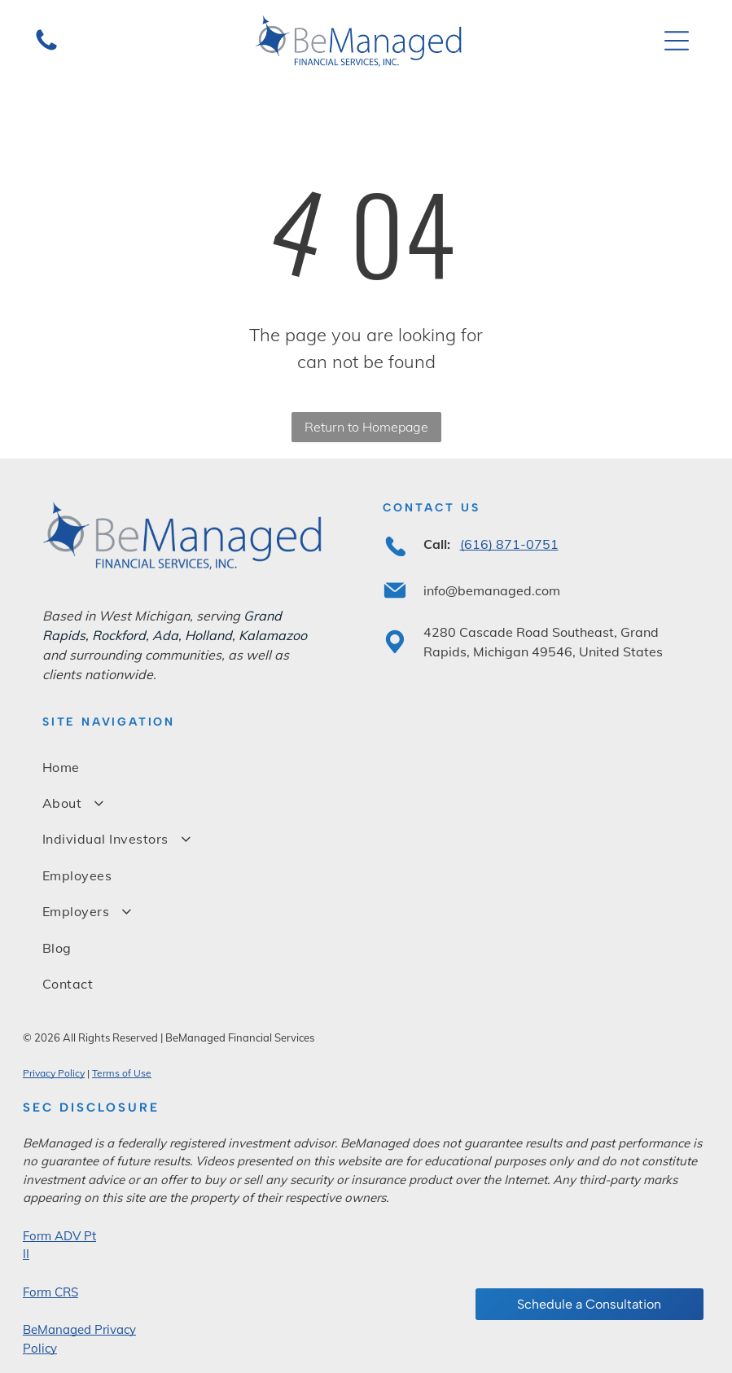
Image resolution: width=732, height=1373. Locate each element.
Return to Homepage (366, 427)
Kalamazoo (273, 635)
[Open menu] (676, 41)
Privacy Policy (54, 1073)
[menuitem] (366, 766)
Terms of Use (121, 1073)
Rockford (119, 635)
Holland (208, 635)
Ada (165, 635)
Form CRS (50, 1292)
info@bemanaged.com (491, 590)
